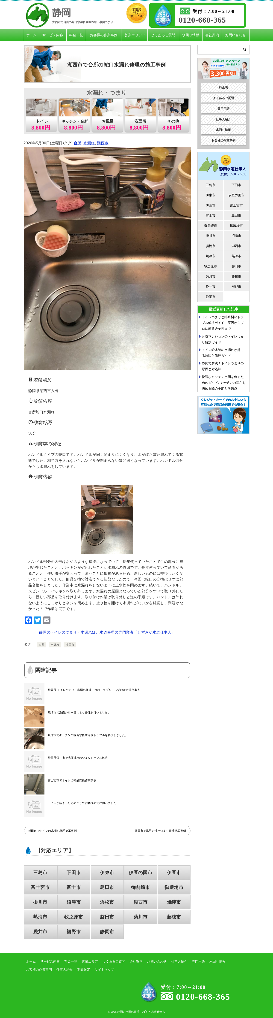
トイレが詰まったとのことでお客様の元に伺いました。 (83, 803)
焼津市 (174, 902)
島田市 (107, 887)
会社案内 (212, 35)
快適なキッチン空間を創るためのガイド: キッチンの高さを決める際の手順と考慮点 (224, 382)
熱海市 (40, 916)
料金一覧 (76, 35)
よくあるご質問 (163, 35)
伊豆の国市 (140, 872)
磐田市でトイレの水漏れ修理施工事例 (52, 830)
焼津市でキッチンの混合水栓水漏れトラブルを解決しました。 (88, 735)
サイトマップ (104, 969)
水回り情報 (190, 35)
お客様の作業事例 (103, 35)
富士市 (74, 887)
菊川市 (141, 916)
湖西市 (102, 143)
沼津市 (74, 902)
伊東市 (107, 872)
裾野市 (74, 931)
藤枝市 (174, 916)
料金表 (223, 87)
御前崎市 (140, 887)
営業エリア (133, 35)
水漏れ (89, 143)
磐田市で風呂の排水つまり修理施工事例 (160, 830)
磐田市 (107, 916)
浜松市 (107, 902)
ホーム (31, 35)
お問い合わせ (235, 35)
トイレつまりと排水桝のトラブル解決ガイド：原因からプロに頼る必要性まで (223, 322)
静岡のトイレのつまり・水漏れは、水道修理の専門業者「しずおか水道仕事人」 (107, 632)
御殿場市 (173, 887)
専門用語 (223, 108)
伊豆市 (174, 872)
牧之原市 (73, 916)
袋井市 (40, 931)
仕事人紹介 (223, 119)
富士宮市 (40, 887)
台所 (77, 143)
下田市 (74, 872)
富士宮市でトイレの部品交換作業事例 (72, 780)
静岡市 (107, 931)
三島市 (40, 872)
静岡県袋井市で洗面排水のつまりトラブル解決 (78, 757)
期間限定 (83, 969)
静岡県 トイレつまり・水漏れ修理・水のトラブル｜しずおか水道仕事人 (94, 690)
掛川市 (40, 902)
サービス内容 (52, 35)
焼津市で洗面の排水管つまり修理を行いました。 (79, 712)
